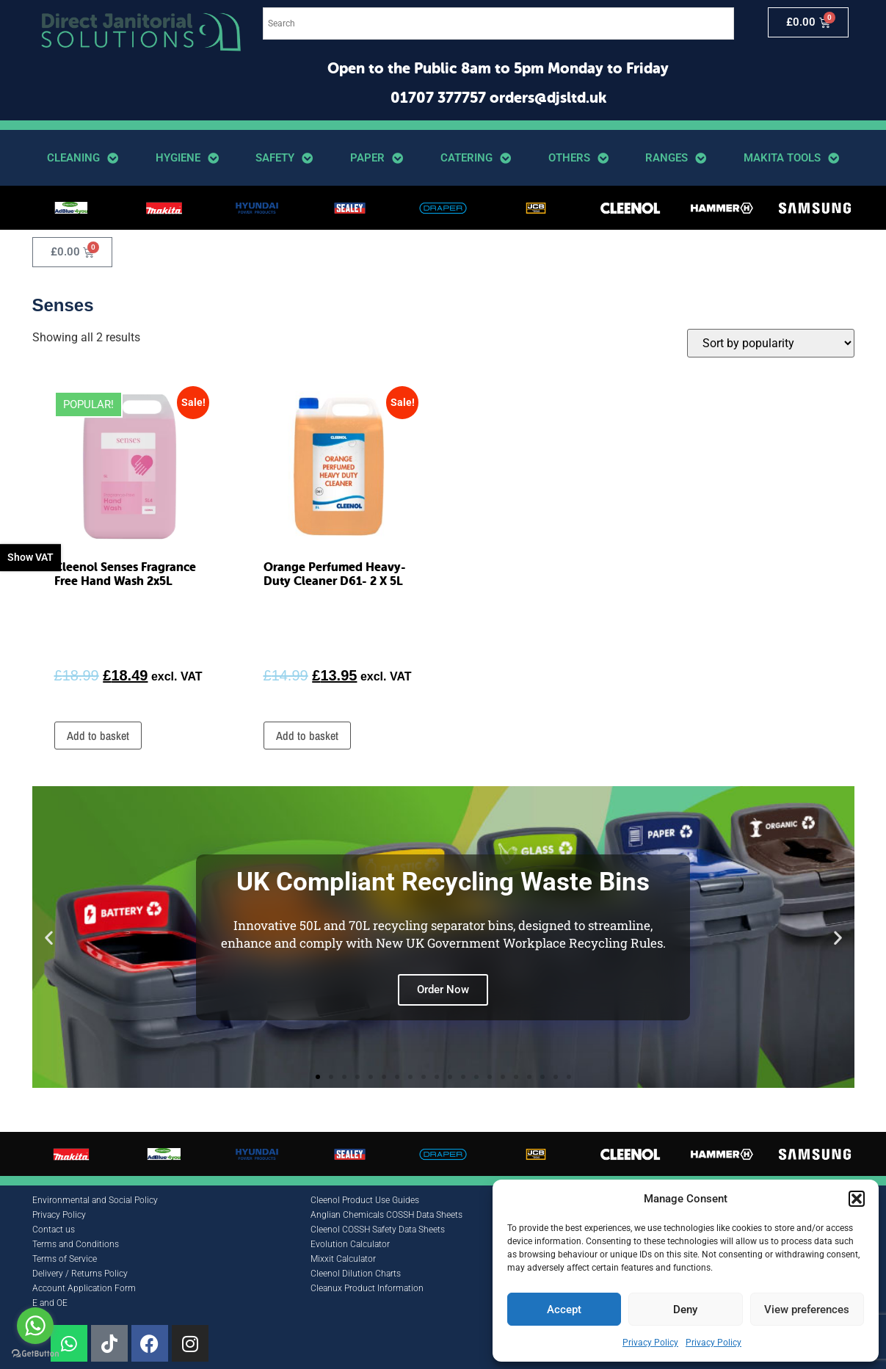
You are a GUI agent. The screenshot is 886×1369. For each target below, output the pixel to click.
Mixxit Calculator (343, 1259)
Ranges (675, 158)
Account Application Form (84, 1288)
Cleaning (82, 158)
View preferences (806, 1309)
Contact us (53, 1229)
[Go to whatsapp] (35, 1325)
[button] (856, 1198)
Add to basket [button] (98, 735)
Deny (685, 1309)
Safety (284, 158)
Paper (376, 158)
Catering (475, 158)
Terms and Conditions (75, 1244)
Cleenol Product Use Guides (365, 1200)
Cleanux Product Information (367, 1288)
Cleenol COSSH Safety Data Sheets (378, 1229)
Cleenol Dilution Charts (356, 1273)
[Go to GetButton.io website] (35, 1354)
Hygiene (187, 158)
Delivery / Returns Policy (80, 1273)
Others (578, 158)
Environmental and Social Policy (95, 1200)
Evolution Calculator (350, 1244)
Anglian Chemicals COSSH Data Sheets (386, 1215)
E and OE (50, 1303)
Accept (564, 1309)
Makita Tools (791, 158)
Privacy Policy (650, 1342)
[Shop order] (770, 343)
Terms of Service (64, 1259)
